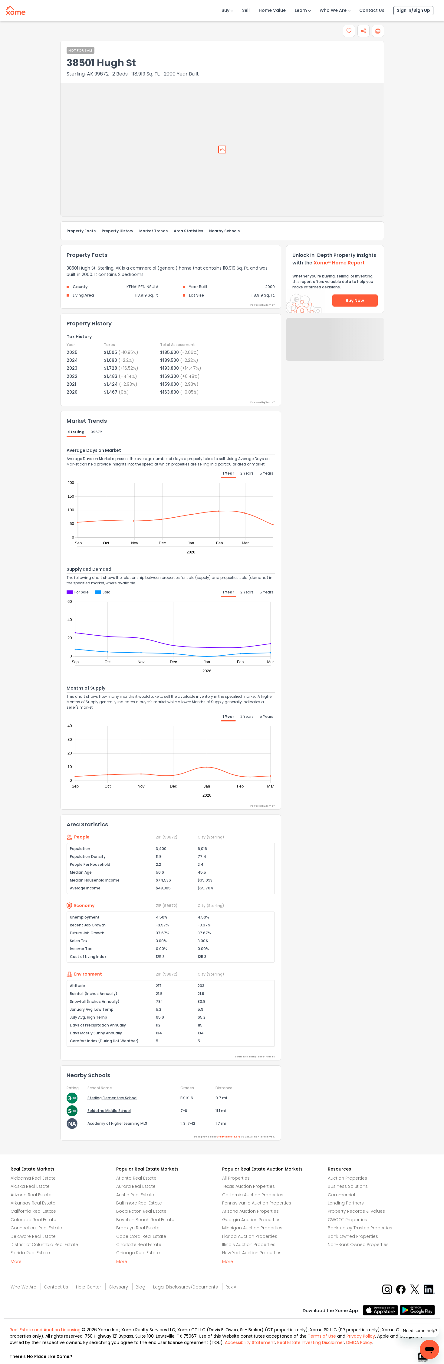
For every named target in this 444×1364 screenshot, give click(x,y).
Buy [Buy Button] (225, 10)
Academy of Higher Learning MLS (117, 1123)
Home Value (272, 10)
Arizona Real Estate (31, 1195)
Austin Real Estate (135, 1195)
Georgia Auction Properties (251, 1220)
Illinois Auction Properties (248, 1244)
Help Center (88, 1287)
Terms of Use (322, 1336)
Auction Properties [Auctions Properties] (347, 1178)
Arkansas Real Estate (33, 1203)
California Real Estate (33, 1211)
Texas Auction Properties (248, 1186)
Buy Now (355, 300)
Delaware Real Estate (33, 1236)
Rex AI (231, 1287)
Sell (246, 10)
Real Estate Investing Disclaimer (310, 1342)
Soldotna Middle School (109, 1110)
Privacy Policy (361, 1336)
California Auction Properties (252, 1195)
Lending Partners (346, 1203)
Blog (140, 1287)
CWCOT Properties (347, 1220)
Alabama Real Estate (33, 1178)
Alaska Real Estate (30, 1186)
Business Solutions (348, 1186)
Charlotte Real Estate (138, 1244)
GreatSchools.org (228, 1136)
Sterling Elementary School (112, 1097)
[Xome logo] (15, 9)
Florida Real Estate (30, 1253)
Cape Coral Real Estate (141, 1236)
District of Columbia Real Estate (44, 1244)
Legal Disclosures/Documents (185, 1287)
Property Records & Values (356, 1211)
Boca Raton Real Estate (141, 1211)
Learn (301, 10)
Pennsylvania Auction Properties (256, 1203)
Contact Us (371, 10)
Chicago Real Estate (138, 1253)
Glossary (118, 1287)
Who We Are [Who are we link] (23, 1287)
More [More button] (16, 1261)
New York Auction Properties (251, 1253)
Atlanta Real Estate (136, 1178)
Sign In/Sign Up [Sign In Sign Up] (413, 10)
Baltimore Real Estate (139, 1203)
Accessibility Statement (250, 1342)
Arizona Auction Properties (250, 1211)
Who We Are (333, 10)
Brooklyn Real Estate (138, 1228)
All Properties (236, 1178)
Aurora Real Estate (136, 1186)
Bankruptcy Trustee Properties (360, 1228)
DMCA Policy (359, 1342)
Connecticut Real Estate (36, 1228)
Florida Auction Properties (249, 1236)
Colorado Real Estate (33, 1220)
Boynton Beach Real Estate (145, 1220)
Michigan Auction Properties (252, 1228)
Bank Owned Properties (353, 1236)
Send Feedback (335, 345)
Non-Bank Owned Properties (358, 1244)
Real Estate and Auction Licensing (45, 1330)
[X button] (415, 1289)
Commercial (341, 1195)
